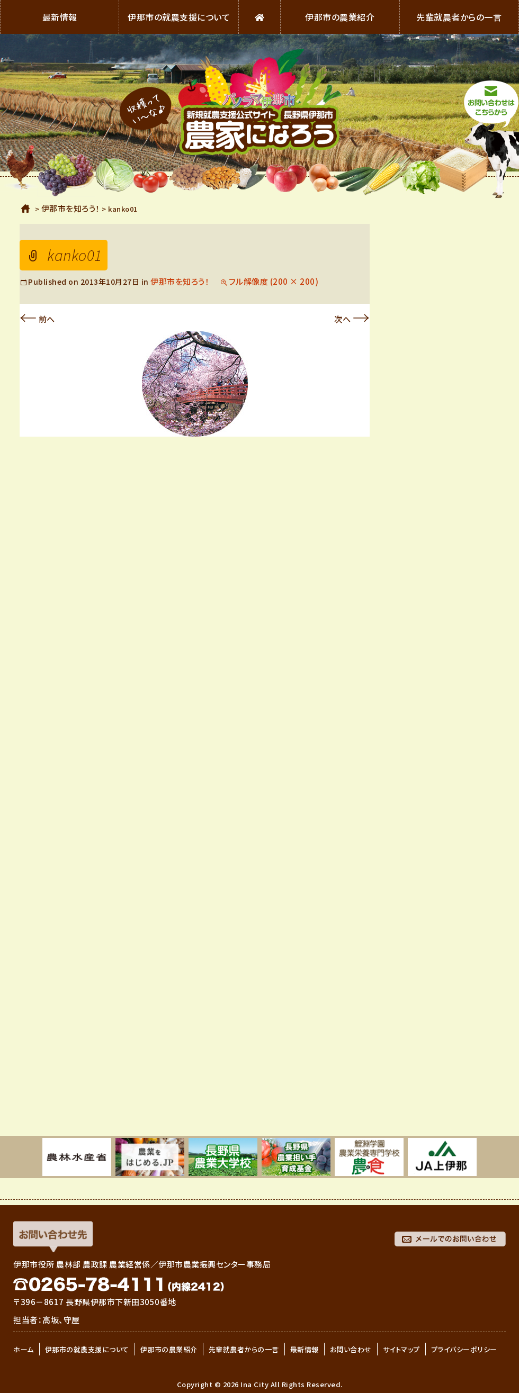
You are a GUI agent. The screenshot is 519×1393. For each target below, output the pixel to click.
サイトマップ (401, 1349)
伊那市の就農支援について (179, 17)
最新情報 (59, 17)
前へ (37, 318)
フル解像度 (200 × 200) (274, 281)
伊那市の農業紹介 (339, 17)
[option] (76, 1157)
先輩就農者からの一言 (459, 17)
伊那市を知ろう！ (70, 208)
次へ (352, 318)
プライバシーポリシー (464, 1349)
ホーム (26, 208)
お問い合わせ (351, 1349)
